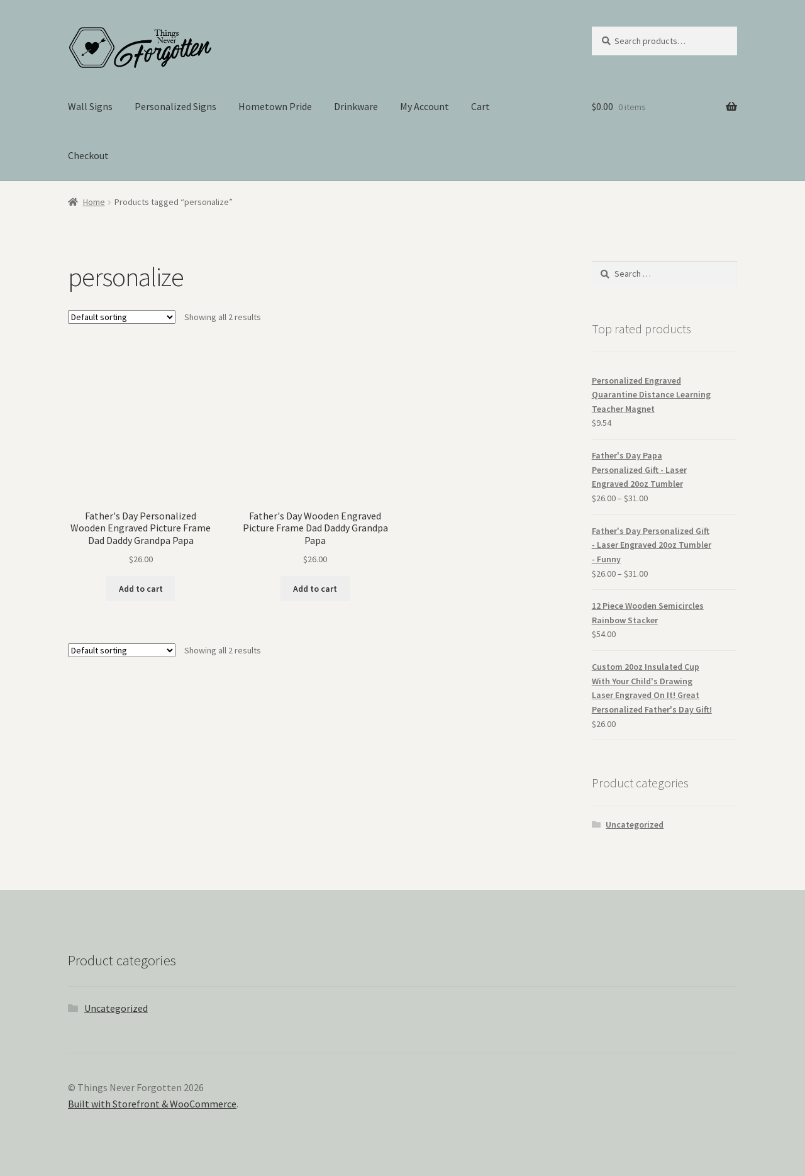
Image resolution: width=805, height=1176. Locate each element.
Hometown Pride (275, 106)
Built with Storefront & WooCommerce (152, 1103)
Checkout (88, 155)
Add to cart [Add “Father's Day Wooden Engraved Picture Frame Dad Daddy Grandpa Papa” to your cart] (315, 588)
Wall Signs (90, 106)
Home (94, 202)
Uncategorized (634, 824)
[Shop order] (121, 317)
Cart (480, 106)
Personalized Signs (175, 106)
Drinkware (356, 106)
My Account (424, 106)
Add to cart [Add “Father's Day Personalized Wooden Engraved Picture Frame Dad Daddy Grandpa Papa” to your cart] (141, 588)
